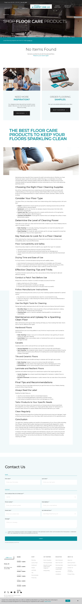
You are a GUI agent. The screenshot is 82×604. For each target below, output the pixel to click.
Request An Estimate (67, 6)
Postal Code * (8, 510)
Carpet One (6, 14)
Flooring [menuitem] (33, 560)
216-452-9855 (24, 2)
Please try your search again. (41, 55)
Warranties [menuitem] (58, 571)
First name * (8, 478)
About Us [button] (24, 8)
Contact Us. (29, 40)
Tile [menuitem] (32, 572)
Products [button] (7, 8)
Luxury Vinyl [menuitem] (34, 562)
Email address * (45, 501)
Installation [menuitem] (58, 574)
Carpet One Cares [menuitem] (72, 565)
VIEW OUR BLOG (21, 113)
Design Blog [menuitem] (46, 570)
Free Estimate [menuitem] (34, 575)
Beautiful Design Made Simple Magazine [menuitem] (47, 567)
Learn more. (47, 601)
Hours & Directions (57, 6)
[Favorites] (56, 10)
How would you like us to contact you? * (14, 493)
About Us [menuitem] (70, 560)
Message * (7, 518)
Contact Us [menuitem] (70, 567)
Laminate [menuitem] (33, 570)
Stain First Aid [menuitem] (59, 562)
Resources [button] (16, 8)
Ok (67, 600)
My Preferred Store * (47, 510)
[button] (54, 10)
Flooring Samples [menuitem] (47, 562)
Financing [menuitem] (33, 577)
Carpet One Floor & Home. (14, 595)
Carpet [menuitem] (33, 567)
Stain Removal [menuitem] (59, 560)
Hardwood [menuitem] (33, 565)
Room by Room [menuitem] (71, 562)
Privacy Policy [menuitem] (71, 574)
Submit (41, 538)
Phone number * (9, 501)
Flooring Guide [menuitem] (59, 565)
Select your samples (60, 110)
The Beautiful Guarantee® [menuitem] (59, 568)
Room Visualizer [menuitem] (47, 560)
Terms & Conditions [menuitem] (70, 571)
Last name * (44, 478)
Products (13, 14)
